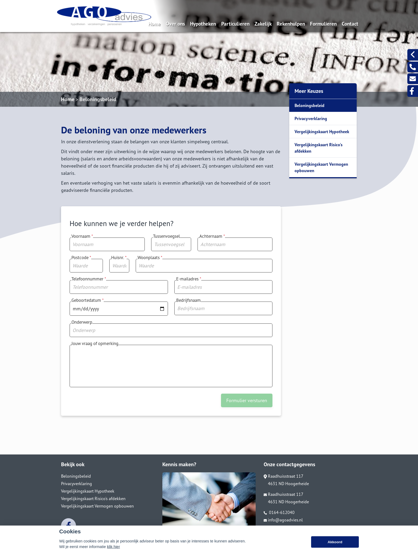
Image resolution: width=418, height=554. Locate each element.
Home (154, 23)
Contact (350, 23)
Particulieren (235, 23)
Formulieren (323, 23)
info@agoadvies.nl (283, 520)
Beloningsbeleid (97, 99)
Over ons (175, 23)
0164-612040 (279, 512)
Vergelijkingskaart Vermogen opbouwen (321, 167)
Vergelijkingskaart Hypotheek (322, 131)
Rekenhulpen (291, 23)
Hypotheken (203, 23)
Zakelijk (263, 23)
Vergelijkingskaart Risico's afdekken (319, 148)
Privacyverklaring (311, 118)
